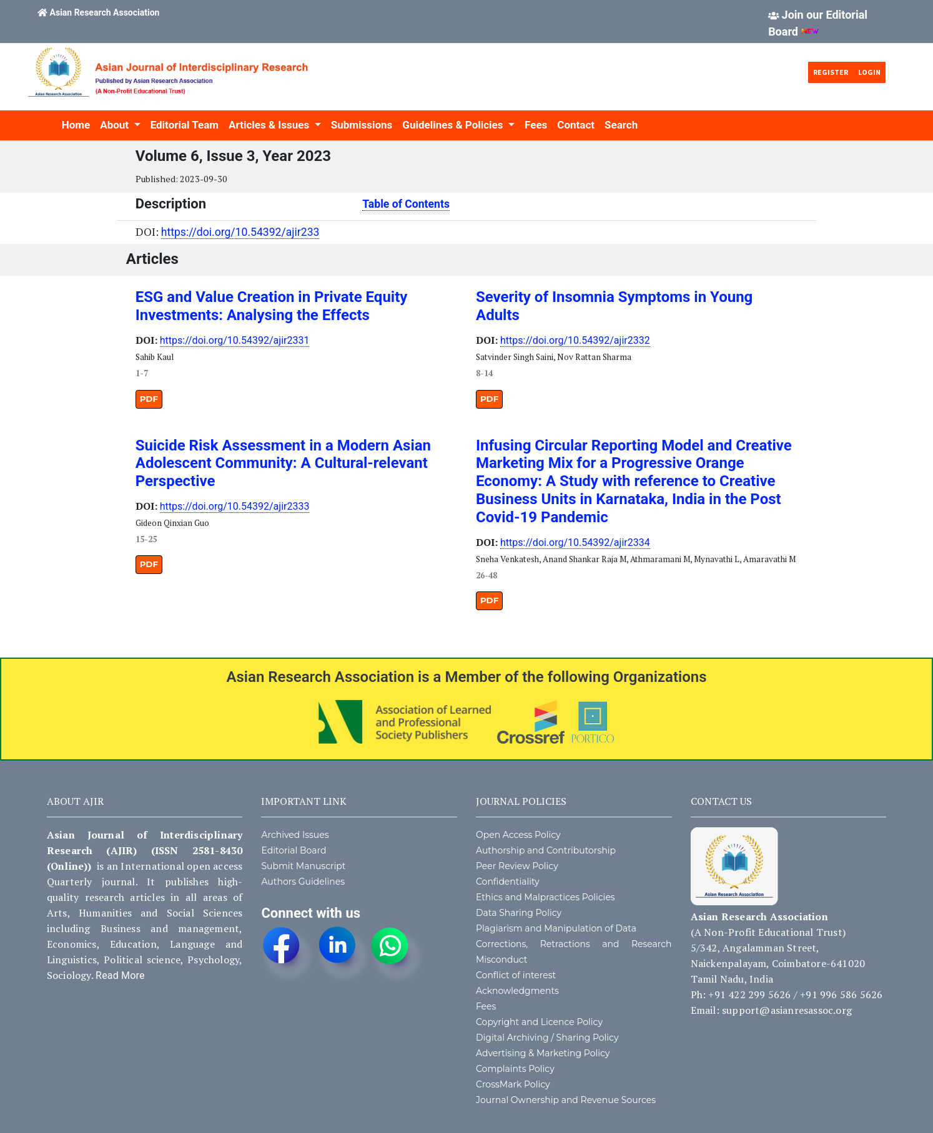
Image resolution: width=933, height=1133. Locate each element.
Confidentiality (508, 881)
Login (869, 72)
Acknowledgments (517, 990)
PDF (149, 399)
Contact (576, 125)
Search (621, 125)
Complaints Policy (515, 1068)
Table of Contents (406, 204)
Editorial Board (293, 850)
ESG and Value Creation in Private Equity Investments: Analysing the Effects (272, 306)
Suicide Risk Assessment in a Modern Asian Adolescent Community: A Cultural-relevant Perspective (283, 463)
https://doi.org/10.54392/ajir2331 (235, 340)
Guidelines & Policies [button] (453, 125)
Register (830, 72)
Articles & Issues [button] (270, 125)
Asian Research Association (105, 12)
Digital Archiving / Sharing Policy (547, 1037)
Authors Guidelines (303, 881)
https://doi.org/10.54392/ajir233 (240, 232)
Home (76, 125)
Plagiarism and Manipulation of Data (556, 928)
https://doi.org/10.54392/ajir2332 (575, 340)
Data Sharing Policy (518, 912)
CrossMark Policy (513, 1084)
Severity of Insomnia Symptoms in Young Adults (614, 306)
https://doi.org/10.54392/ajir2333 (235, 506)
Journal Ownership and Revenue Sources (566, 1100)
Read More (120, 975)
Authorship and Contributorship (546, 850)
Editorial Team (185, 125)
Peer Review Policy (517, 866)
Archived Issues (294, 834)
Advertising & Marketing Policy (543, 1053)
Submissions (362, 125)
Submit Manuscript (303, 866)
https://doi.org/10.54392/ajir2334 (575, 542)
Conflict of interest (516, 975)
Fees (536, 125)
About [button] (115, 125)
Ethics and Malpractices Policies (545, 897)
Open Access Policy (518, 834)
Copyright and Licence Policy (539, 1022)
